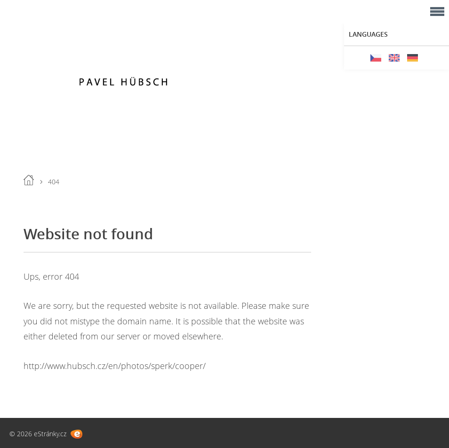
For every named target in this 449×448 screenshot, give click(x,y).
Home (29, 180)
